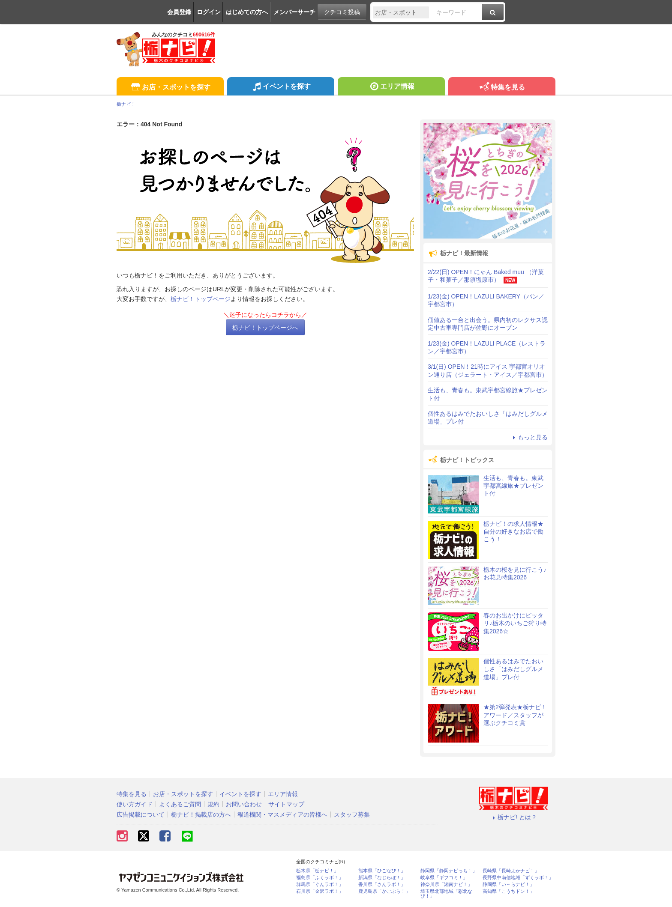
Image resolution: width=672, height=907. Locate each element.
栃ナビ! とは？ (513, 817)
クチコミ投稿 (342, 12)
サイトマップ (286, 804)
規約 (213, 804)
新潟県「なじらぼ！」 (381, 877)
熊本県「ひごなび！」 (381, 870)
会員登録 (179, 12)
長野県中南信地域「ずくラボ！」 (518, 877)
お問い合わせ (244, 804)
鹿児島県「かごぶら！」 (384, 891)
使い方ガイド (135, 804)
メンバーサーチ (294, 12)
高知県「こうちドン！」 (508, 891)
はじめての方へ (247, 12)
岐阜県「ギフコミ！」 (444, 877)
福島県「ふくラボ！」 (319, 877)
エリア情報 (391, 87)
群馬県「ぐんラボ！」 (319, 884)
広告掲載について (141, 814)
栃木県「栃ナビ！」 (317, 870)
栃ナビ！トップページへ (265, 327)
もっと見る (529, 437)
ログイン (209, 12)
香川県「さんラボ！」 (381, 884)
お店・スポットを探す (170, 87)
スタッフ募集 (352, 814)
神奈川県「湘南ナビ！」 (446, 884)
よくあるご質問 (180, 804)
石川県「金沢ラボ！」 (319, 891)
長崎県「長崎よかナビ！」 (511, 870)
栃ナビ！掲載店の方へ (201, 814)
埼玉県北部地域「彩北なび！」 (446, 893)
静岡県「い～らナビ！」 (508, 884)
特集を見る (502, 87)
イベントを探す (280, 87)
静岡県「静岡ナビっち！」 (448, 870)
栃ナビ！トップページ (201, 298)
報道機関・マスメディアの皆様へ (282, 814)
